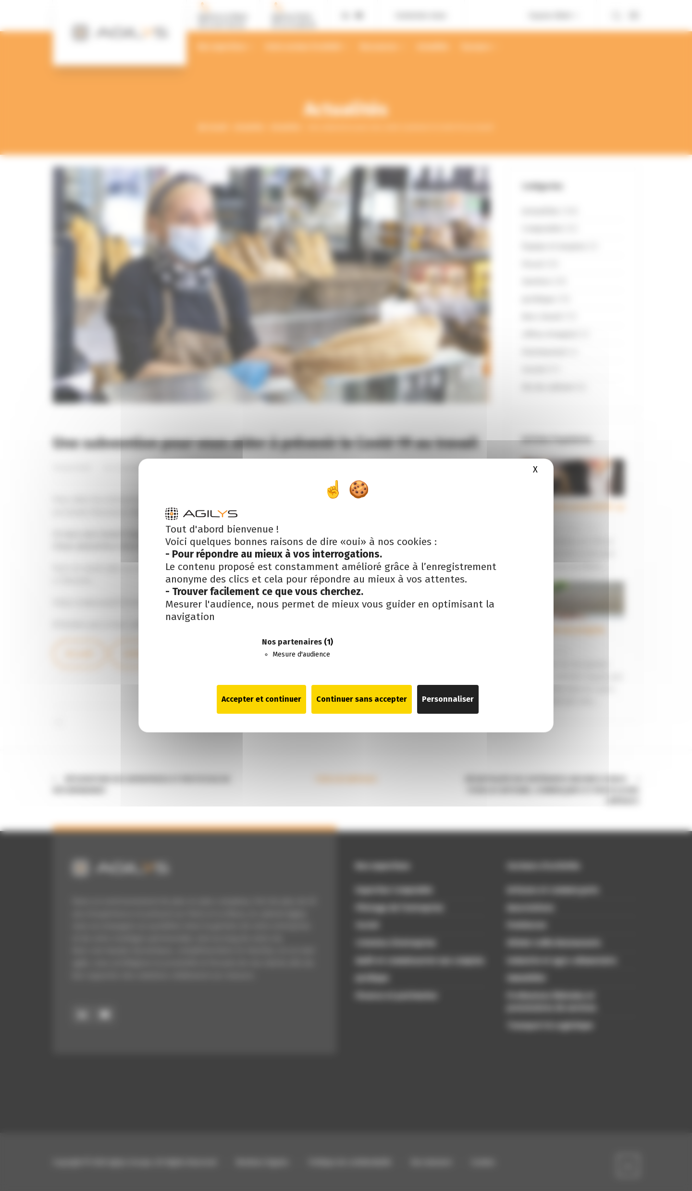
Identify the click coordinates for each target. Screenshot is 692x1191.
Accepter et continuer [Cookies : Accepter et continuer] (261, 699)
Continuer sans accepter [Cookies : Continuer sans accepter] (361, 699)
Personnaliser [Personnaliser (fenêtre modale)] (448, 699)
